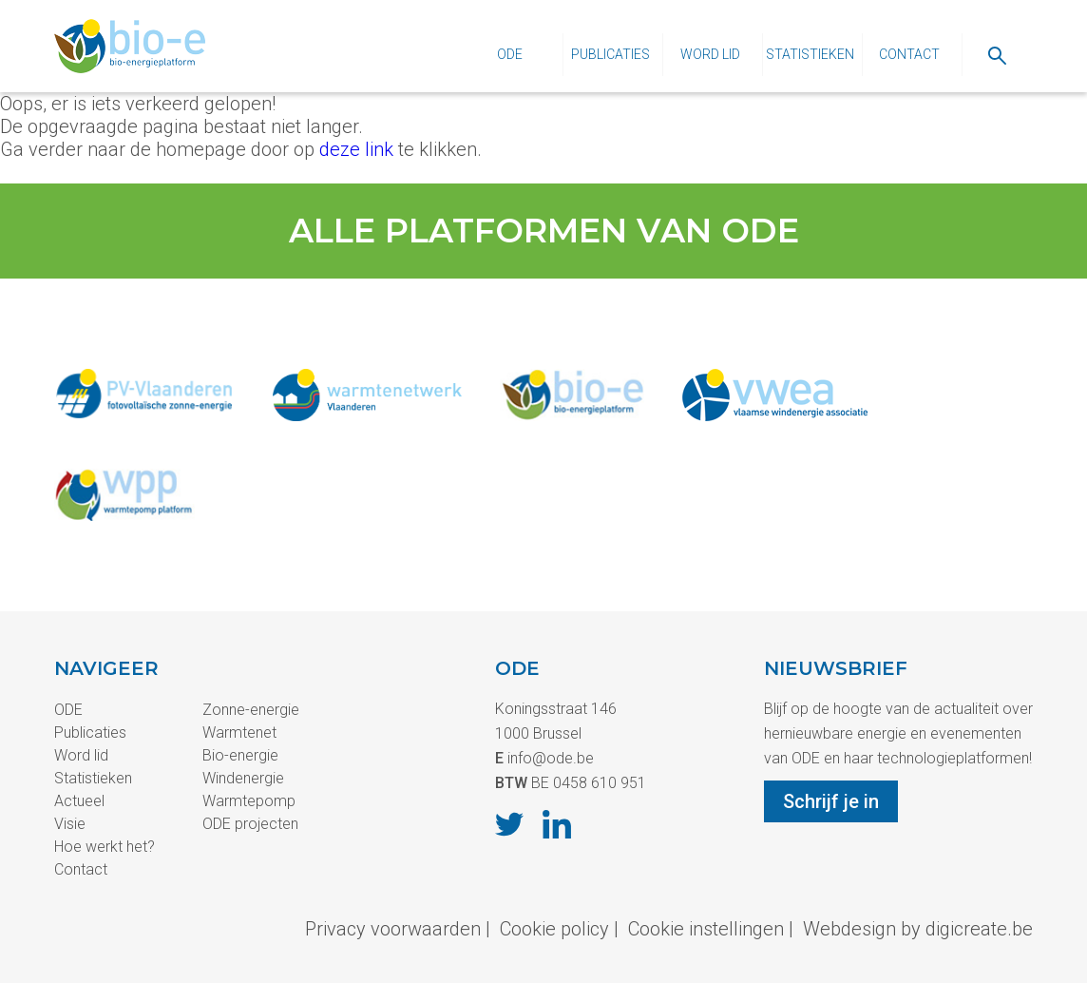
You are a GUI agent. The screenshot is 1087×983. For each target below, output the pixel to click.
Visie (70, 824)
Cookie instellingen (706, 928)
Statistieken (810, 54)
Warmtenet (239, 732)
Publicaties (610, 54)
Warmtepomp (249, 801)
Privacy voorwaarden (393, 928)
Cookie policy (554, 928)
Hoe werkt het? (104, 847)
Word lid (710, 54)
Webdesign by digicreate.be (918, 928)
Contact (909, 54)
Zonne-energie (250, 710)
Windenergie (243, 778)
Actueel (79, 801)
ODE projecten (250, 824)
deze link (356, 149)
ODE (510, 54)
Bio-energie (240, 755)
